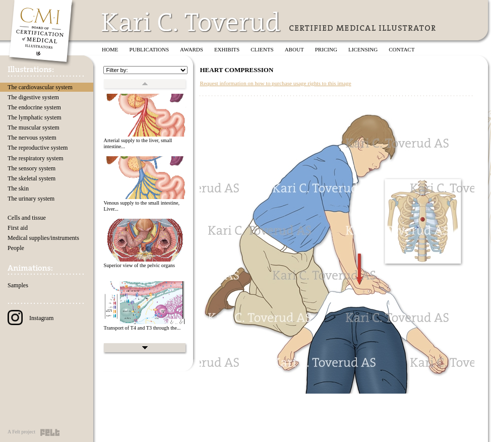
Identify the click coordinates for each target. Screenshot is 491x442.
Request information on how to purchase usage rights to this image (275, 83)
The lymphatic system (35, 117)
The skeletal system (31, 178)
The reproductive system (38, 147)
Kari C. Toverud (191, 22)
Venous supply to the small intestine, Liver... (141, 206)
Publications (149, 49)
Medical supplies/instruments (43, 237)
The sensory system (31, 168)
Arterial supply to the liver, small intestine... (137, 144)
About (294, 49)
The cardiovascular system (40, 87)
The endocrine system (34, 107)
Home (110, 49)
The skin (18, 188)
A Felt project (21, 431)
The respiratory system (36, 158)
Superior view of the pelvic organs (139, 265)
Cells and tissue (27, 217)
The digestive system (33, 97)
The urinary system (31, 198)
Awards (191, 49)
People (16, 247)
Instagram (30, 318)
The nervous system (32, 137)
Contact (401, 49)
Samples (18, 285)
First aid (18, 227)
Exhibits (226, 49)
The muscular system (33, 127)
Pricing (326, 49)
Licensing (363, 49)
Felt (49, 432)
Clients (262, 49)
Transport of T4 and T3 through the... (141, 328)
